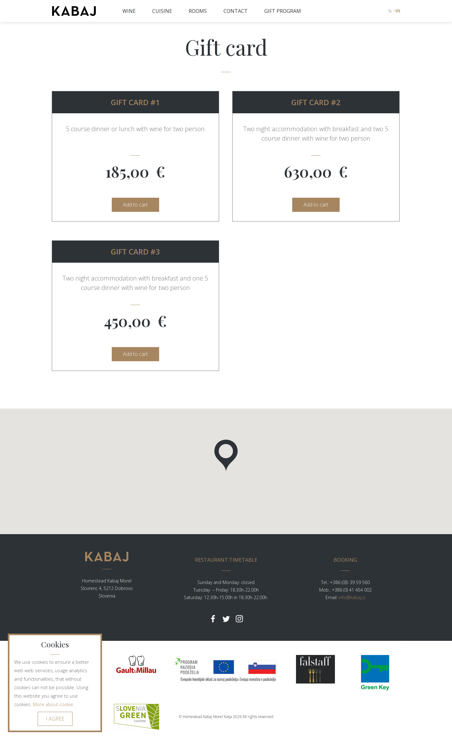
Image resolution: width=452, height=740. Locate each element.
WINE (129, 11)
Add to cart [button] (135, 204)
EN (398, 10)
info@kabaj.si (352, 597)
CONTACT (235, 11)
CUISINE (162, 11)
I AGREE (55, 718)
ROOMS (198, 11)
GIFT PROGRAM (282, 11)
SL (390, 10)
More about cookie (53, 704)
